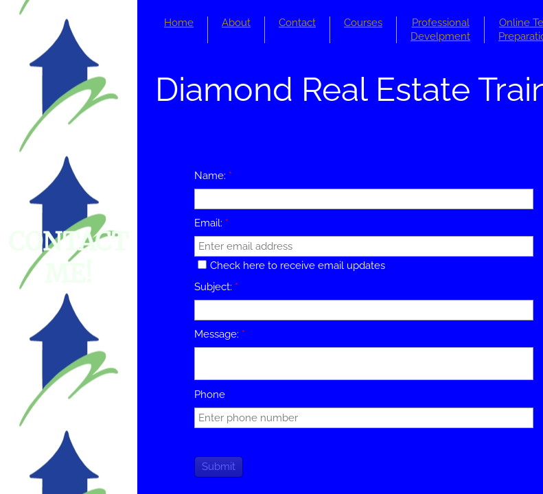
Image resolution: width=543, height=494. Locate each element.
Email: (211, 223)
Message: (219, 334)
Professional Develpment (440, 29)
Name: (213, 175)
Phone (209, 394)
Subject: (216, 287)
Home (179, 22)
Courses (363, 22)
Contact (297, 22)
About (236, 22)
